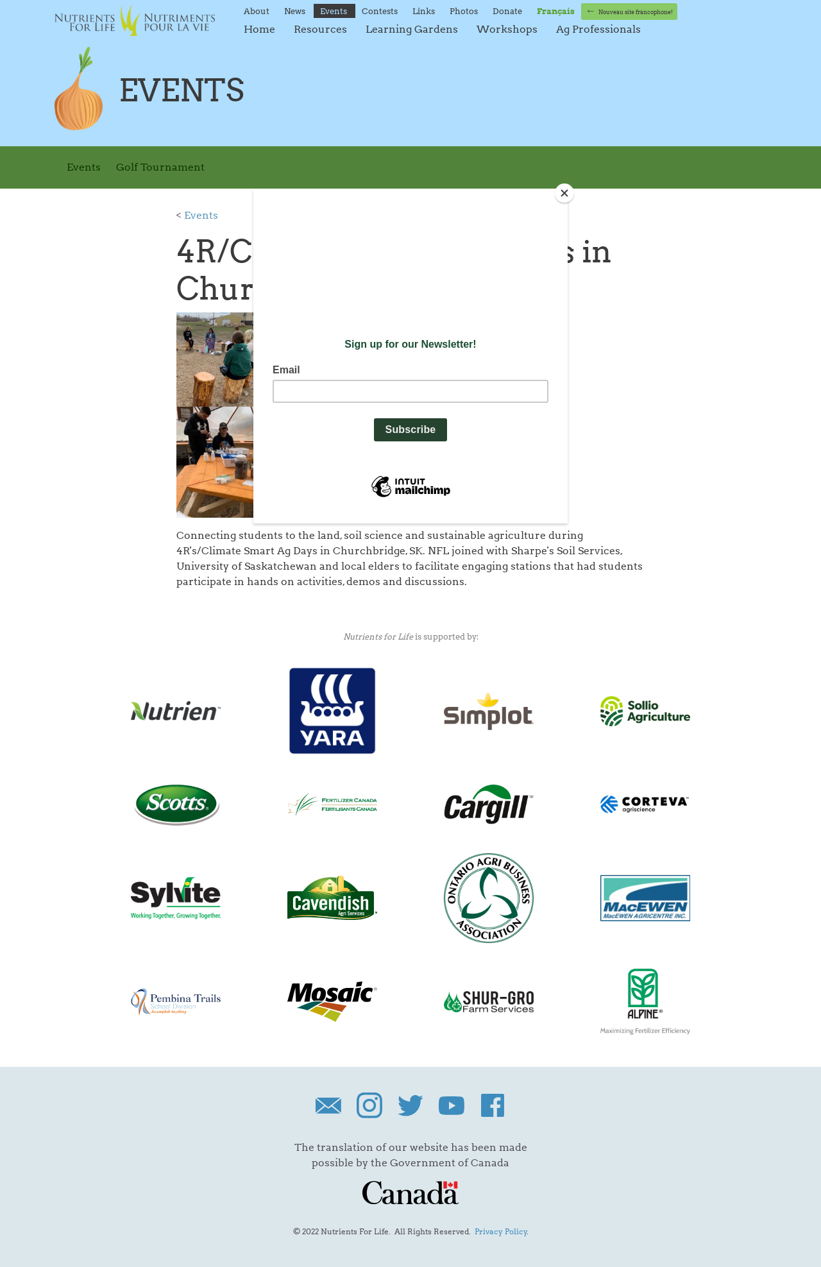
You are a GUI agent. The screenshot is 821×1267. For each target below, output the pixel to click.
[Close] (564, 193)
